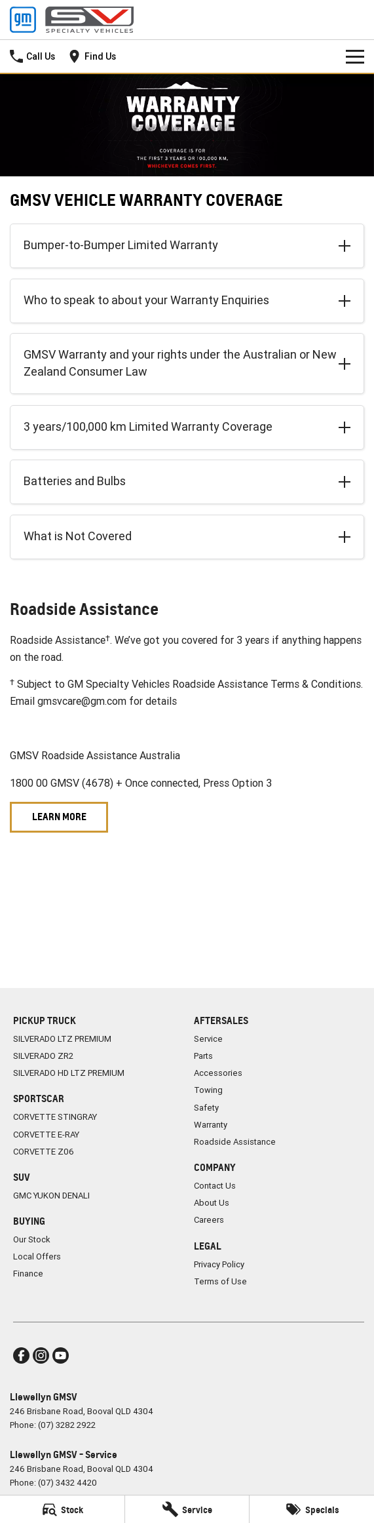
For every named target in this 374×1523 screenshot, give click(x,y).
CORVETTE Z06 (43, 1151)
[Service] (187, 1509)
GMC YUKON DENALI (51, 1195)
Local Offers (37, 1256)
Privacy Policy (219, 1264)
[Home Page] (72, 19)
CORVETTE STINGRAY (55, 1116)
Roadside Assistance (235, 1141)
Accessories (218, 1072)
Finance (28, 1273)
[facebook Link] (21, 1355)
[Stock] (62, 1509)
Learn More (59, 816)
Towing (208, 1090)
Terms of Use (220, 1281)
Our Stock (31, 1239)
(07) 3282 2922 (67, 1425)
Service (208, 1038)
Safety (206, 1107)
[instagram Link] (41, 1355)
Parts (203, 1055)
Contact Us (215, 1185)
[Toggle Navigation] (355, 56)
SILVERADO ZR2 (43, 1055)
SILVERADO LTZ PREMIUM (62, 1038)
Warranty (210, 1124)
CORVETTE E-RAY (46, 1134)
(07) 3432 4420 (67, 1482)
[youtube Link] (60, 1355)
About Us (211, 1202)
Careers (209, 1219)
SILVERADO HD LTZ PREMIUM (68, 1072)
